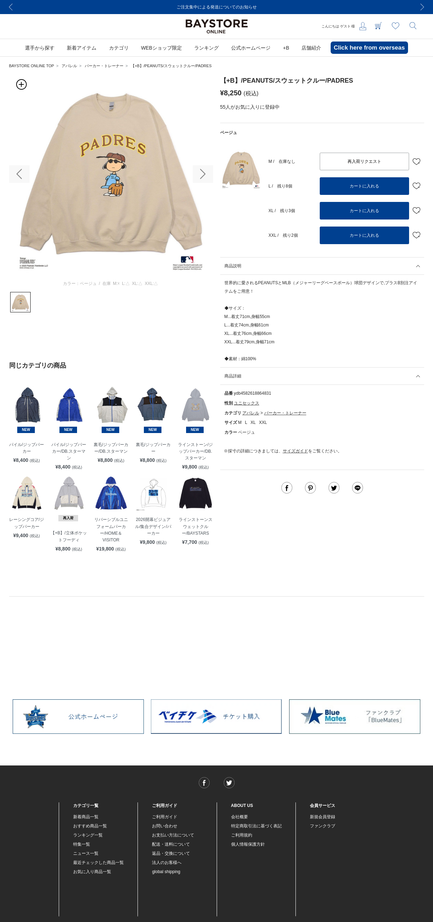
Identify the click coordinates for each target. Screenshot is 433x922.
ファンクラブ (322, 826)
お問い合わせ (164, 826)
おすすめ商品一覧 (90, 826)
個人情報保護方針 (248, 844)
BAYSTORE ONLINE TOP (31, 66)
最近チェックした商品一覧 (98, 862)
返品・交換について (171, 853)
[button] (19, 174)
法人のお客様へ (167, 862)
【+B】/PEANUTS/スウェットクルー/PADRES (171, 66)
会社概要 (239, 816)
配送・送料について (171, 844)
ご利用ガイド (164, 816)
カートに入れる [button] (364, 186)
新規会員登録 (322, 816)
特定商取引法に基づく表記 (256, 826)
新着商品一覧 (85, 816)
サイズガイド (295, 451)
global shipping (166, 871)
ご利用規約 (241, 835)
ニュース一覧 (85, 853)
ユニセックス (246, 403)
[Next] (422, 7)
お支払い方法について (173, 835)
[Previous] (11, 7)
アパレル (69, 66)
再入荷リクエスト (364, 161)
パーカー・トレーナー (104, 66)
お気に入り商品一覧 (92, 871)
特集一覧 (81, 844)
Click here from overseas (369, 47)
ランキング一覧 (88, 835)
